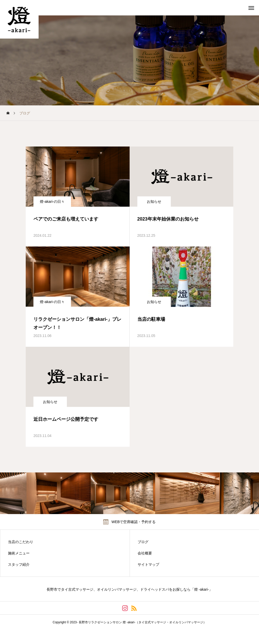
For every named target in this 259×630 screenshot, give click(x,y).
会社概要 (145, 553)
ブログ (143, 542)
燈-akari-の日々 (52, 201)
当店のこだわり (20, 542)
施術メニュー (19, 553)
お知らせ (154, 201)
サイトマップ (148, 564)
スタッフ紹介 (19, 564)
